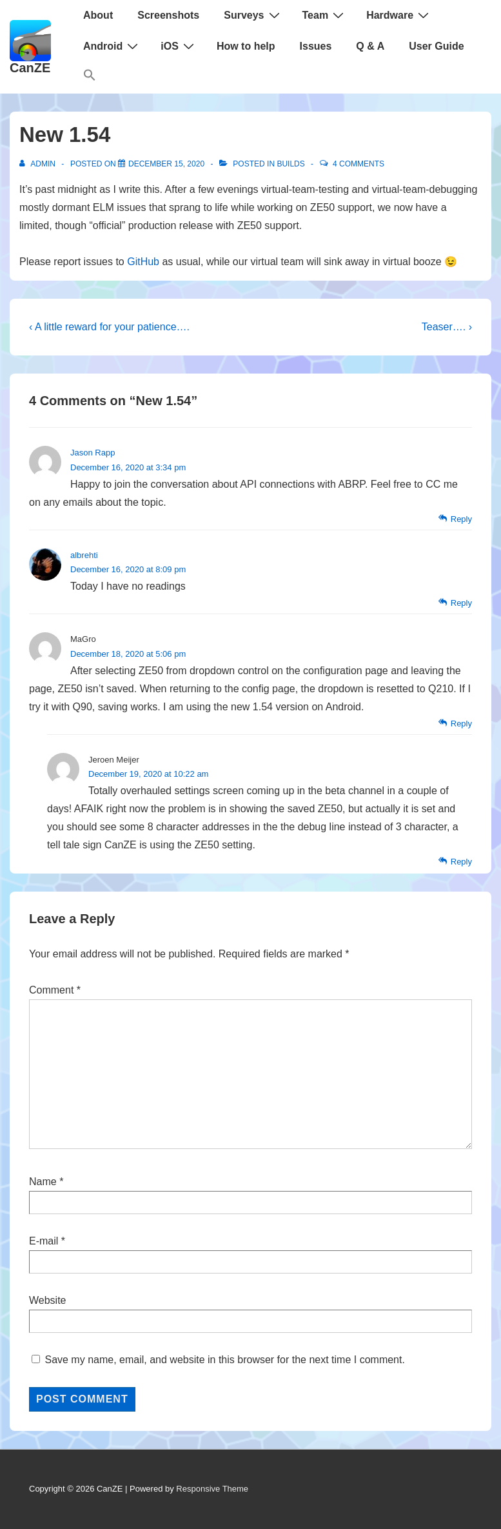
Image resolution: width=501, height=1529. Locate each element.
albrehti (84, 555)
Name (43, 1181)
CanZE (30, 68)
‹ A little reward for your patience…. (109, 326)
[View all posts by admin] (38, 163)
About (98, 15)
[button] (90, 78)
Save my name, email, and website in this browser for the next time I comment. (224, 1359)
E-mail (43, 1240)
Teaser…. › (447, 326)
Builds (290, 163)
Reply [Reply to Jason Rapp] (461, 519)
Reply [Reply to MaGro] (461, 723)
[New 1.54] (166, 163)
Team (325, 15)
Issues (316, 46)
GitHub (143, 261)
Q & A (370, 46)
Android (112, 46)
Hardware (399, 15)
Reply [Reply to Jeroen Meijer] (461, 861)
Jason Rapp (92, 452)
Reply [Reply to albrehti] (461, 603)
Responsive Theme (212, 1489)
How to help (246, 46)
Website (47, 1300)
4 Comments (358, 163)
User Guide (436, 46)
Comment (55, 989)
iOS (179, 46)
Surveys (253, 15)
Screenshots (168, 15)
